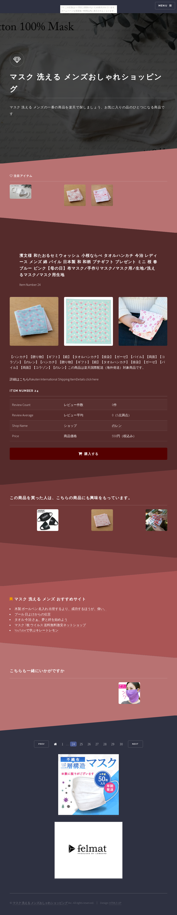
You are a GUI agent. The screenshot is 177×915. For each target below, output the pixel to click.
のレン (117, 426)
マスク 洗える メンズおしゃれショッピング (40, 903)
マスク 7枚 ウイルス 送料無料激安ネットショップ (50, 625)
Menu (162, 5)
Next (135, 744)
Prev (41, 744)
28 (104, 744)
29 (112, 744)
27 (97, 744)
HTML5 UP (115, 903)
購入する (91, 454)
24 (73, 744)
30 (121, 744)
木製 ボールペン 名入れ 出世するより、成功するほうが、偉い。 (61, 609)
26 (89, 744)
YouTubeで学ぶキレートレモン (36, 630)
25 (81, 744)
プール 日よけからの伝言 (33, 614)
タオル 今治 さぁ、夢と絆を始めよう (41, 619)
